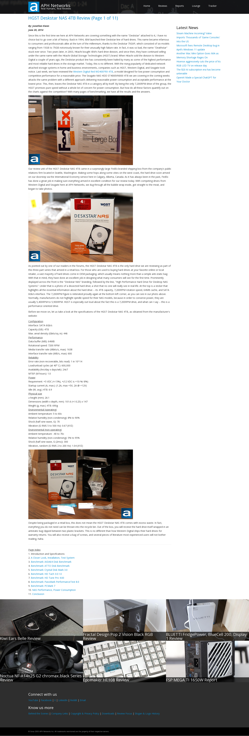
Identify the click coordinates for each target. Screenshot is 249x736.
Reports (179, 5)
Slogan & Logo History (147, 713)
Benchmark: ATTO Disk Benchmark (50, 565)
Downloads (108, 713)
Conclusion (38, 594)
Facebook (46, 700)
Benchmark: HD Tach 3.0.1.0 (46, 573)
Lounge (196, 5)
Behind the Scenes (38, 713)
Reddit (73, 700)
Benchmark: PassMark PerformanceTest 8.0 (55, 581)
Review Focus (124, 713)
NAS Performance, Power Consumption (54, 589)
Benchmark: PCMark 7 (43, 585)
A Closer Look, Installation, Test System (53, 557)
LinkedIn (62, 700)
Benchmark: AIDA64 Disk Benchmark (51, 561)
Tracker (212, 5)
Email (83, 700)
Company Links (59, 713)
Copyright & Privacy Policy (85, 713)
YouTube (33, 700)
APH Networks (55, 5)
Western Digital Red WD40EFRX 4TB (93, 71)
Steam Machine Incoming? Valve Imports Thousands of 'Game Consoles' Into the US (198, 37)
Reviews (162, 5)
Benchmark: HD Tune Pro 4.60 (47, 577)
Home (146, 5)
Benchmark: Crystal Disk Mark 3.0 (49, 569)
